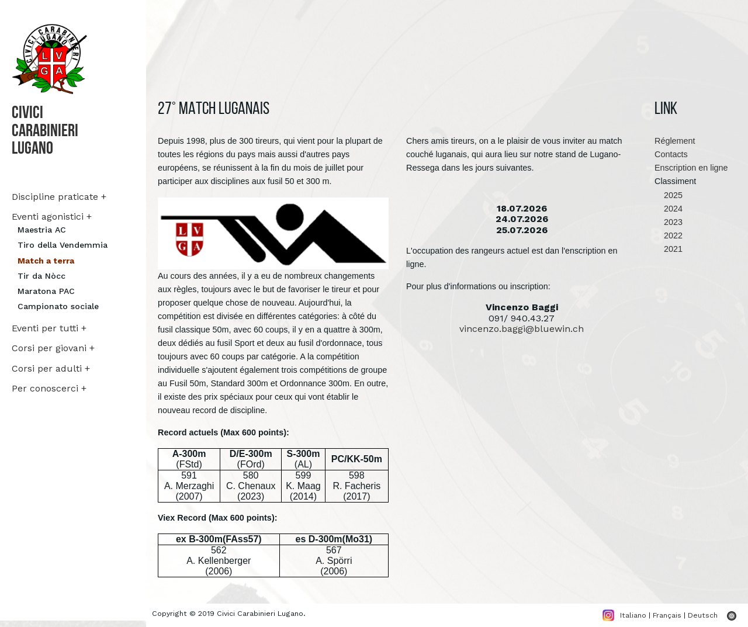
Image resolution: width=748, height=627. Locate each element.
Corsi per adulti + (51, 368)
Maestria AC (42, 229)
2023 (668, 222)
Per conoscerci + (49, 388)
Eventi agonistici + (52, 216)
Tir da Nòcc (41, 275)
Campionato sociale (58, 306)
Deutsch (703, 615)
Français (667, 615)
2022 (668, 235)
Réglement (674, 141)
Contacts (671, 154)
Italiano (633, 615)
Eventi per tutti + (49, 328)
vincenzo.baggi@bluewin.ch (521, 328)
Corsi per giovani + (53, 348)
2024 (668, 208)
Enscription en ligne (691, 167)
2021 (668, 249)
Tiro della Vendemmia (63, 245)
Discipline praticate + (59, 196)
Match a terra (46, 260)
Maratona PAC (46, 291)
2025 (668, 195)
